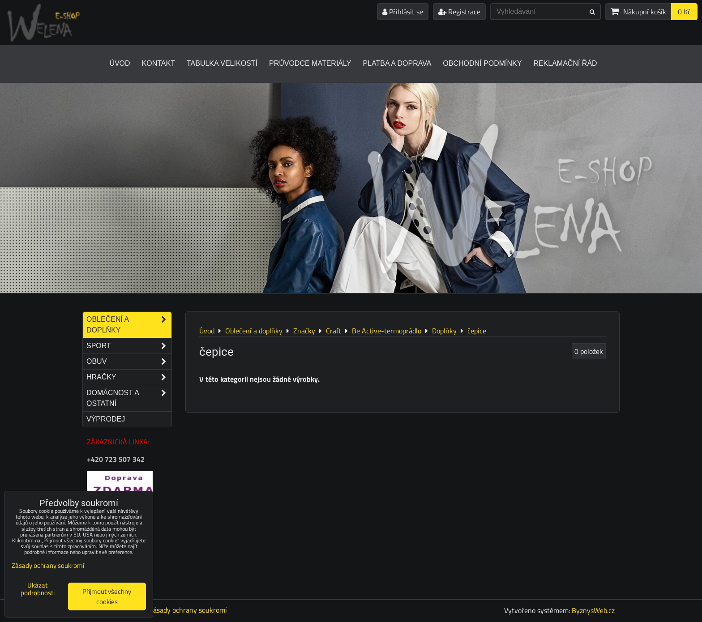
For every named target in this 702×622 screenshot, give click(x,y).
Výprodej (105, 419)
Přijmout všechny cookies (106, 596)
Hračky (128, 377)
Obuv (128, 361)
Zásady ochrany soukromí (188, 610)
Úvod (119, 63)
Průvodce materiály (310, 63)
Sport (128, 346)
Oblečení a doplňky (128, 325)
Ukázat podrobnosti (38, 589)
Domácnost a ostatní (128, 398)
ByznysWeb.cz (593, 610)
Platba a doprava (397, 63)
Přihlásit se (402, 11)
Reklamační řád (565, 63)
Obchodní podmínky (482, 63)
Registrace (459, 11)
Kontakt (158, 63)
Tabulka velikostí (222, 63)
